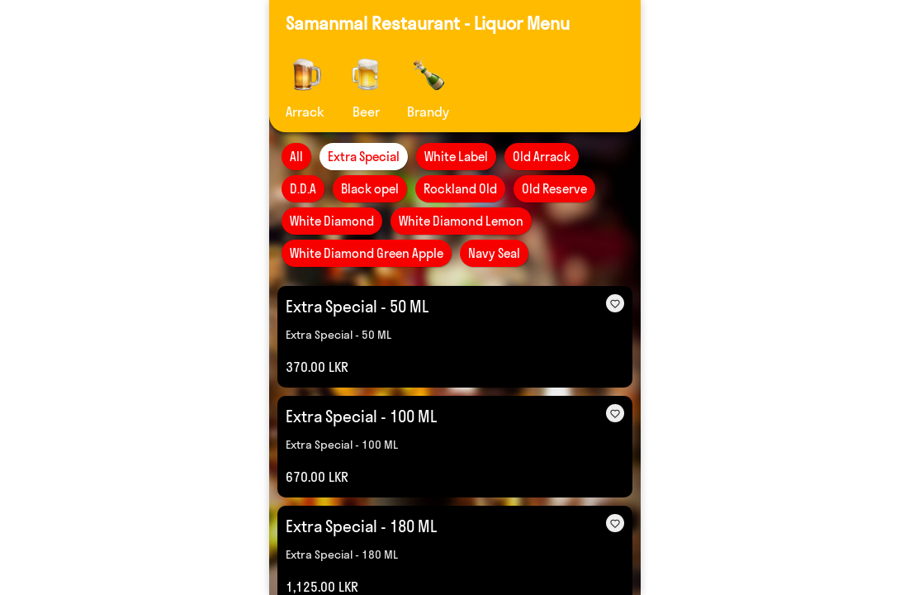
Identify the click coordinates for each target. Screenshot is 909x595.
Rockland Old (460, 189)
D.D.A (303, 189)
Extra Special (364, 156)
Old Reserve (554, 189)
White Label (456, 156)
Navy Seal (494, 253)
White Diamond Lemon (461, 221)
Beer (365, 111)
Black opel (370, 189)
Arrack (305, 111)
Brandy (428, 111)
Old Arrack (541, 156)
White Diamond (332, 221)
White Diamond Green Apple (366, 253)
